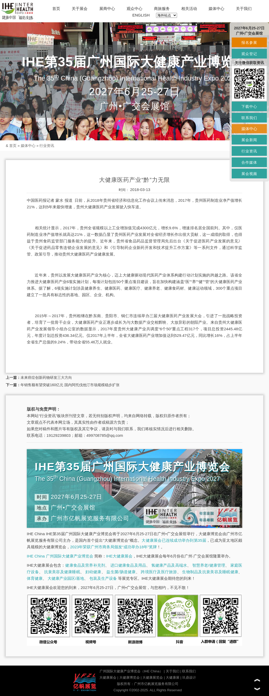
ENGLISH (141, 15)
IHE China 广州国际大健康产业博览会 (60, 556)
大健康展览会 (152, 677)
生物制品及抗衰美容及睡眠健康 (210, 572)
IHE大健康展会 (119, 556)
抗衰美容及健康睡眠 (62, 572)
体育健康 (35, 578)
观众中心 (134, 8)
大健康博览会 (129, 677)
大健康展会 (107, 677)
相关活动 (189, 8)
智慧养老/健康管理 (208, 565)
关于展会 (79, 8)
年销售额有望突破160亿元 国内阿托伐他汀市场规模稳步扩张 (70, 385)
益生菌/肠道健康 (121, 572)
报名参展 (249, 42)
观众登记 (249, 54)
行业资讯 (46, 146)
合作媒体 (249, 162)
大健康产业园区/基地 (66, 578)
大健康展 (172, 677)
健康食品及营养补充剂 (85, 565)
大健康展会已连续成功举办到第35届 (174, 540)
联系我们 (189, 671)
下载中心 (249, 106)
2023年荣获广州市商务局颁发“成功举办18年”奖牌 (113, 547)
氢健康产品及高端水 (169, 565)
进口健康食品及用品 (128, 565)
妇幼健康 (93, 572)
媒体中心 (216, 8)
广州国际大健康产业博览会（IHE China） (131, 671)
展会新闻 (249, 140)
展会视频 (249, 174)
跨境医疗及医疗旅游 (159, 572)
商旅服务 (162, 8)
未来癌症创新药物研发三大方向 (46, 377)
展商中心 (107, 8)
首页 (56, 8)
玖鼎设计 (189, 677)
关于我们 (244, 8)
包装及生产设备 (103, 578)
